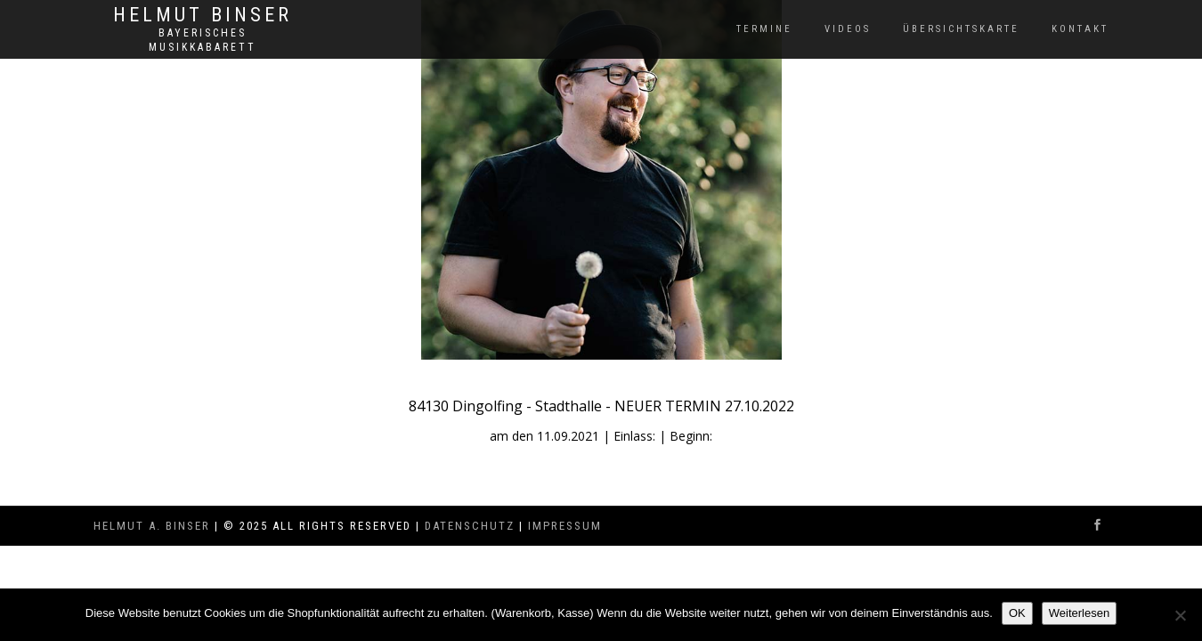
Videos (847, 29)
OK (1017, 613)
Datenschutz (470, 525)
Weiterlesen (1079, 613)
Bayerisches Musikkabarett (202, 40)
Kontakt (1080, 29)
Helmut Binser (202, 15)
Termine (764, 29)
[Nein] (1180, 615)
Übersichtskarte (961, 29)
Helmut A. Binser (151, 525)
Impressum (565, 525)
